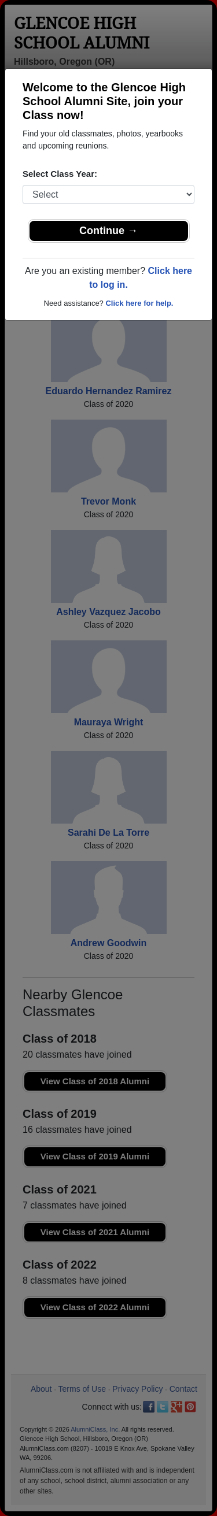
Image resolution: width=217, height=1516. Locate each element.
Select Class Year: (60, 174)
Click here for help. (139, 303)
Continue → (108, 230)
